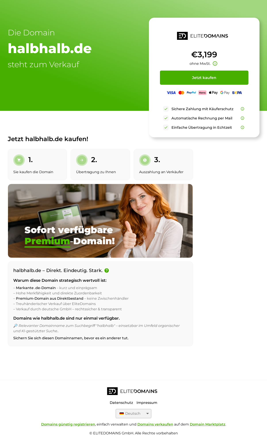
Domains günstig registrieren (68, 424)
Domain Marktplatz (207, 424)
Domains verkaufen (155, 424)
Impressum (146, 403)
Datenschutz (121, 403)
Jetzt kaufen (204, 77)
